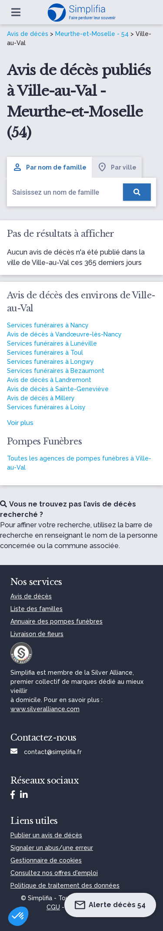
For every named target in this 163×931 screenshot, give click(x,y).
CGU (53, 907)
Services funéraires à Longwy (50, 361)
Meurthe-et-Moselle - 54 (92, 33)
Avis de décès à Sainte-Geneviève (58, 388)
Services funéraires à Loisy (46, 407)
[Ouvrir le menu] (15, 12)
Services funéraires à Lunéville (52, 343)
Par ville (116, 167)
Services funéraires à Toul (45, 352)
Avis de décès (27, 33)
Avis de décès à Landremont (49, 379)
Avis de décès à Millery (41, 398)
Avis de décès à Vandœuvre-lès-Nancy (64, 334)
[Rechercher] (137, 192)
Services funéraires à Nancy (48, 325)
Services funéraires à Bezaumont (55, 370)
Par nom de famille (49, 167)
